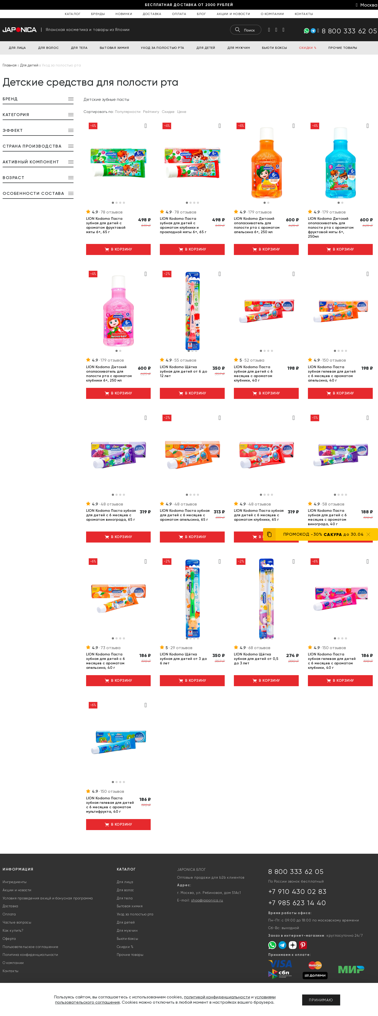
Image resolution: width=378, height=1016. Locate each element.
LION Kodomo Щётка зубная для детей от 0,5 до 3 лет (256, 658)
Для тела (125, 898)
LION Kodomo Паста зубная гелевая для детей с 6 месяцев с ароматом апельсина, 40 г (332, 374)
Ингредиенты (15, 882)
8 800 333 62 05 (296, 872)
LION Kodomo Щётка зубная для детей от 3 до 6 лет (183, 658)
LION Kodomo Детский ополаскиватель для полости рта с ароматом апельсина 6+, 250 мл (257, 225)
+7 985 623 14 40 (297, 903)
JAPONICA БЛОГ (191, 870)
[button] (113, 203)
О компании (272, 14)
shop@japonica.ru (207, 900)
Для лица (125, 882)
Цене (181, 111)
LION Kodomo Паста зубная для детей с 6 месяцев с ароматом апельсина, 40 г (105, 661)
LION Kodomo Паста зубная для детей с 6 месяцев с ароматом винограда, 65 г (111, 515)
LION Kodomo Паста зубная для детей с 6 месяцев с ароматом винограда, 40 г (327, 517)
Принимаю (321, 1000)
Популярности (127, 111)
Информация (18, 869)
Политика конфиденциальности (30, 955)
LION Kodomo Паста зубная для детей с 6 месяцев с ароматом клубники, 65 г (259, 515)
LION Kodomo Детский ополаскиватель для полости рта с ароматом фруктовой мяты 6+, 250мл (331, 227)
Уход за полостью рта (135, 914)
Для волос (125, 890)
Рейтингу (151, 111)
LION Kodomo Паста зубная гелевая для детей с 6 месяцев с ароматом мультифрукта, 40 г (110, 805)
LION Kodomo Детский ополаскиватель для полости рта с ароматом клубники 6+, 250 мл (109, 374)
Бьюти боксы (127, 939)
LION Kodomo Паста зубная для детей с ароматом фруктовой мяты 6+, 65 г (105, 225)
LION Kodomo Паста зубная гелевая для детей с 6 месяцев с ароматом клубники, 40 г (332, 661)
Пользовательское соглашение (30, 947)
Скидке (168, 111)
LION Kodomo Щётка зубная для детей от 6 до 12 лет (183, 371)
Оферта (9, 939)
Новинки (124, 14)
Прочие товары (130, 955)
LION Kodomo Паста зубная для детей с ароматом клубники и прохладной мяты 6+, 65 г (183, 225)
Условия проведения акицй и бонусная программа (48, 898)
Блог (201, 14)
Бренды (98, 14)
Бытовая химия (130, 906)
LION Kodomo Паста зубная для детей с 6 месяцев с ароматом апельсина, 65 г (184, 515)
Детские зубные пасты (106, 99)
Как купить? (13, 930)
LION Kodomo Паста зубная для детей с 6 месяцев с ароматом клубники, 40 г (253, 374)
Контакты (304, 14)
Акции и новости (233, 14)
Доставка (152, 14)
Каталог (73, 14)
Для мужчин (127, 930)
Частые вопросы (17, 922)
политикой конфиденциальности (217, 996)
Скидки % (125, 947)
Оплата (179, 14)
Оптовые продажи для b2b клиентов (210, 877)
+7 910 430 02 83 (297, 891)
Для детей (126, 922)
